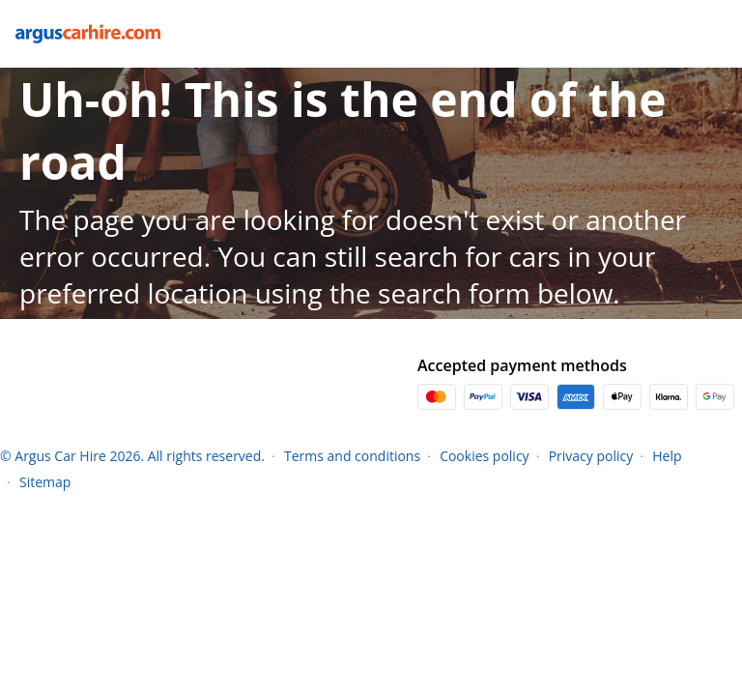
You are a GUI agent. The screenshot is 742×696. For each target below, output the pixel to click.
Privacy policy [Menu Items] (591, 456)
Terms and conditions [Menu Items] (352, 456)
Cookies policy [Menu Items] (484, 456)
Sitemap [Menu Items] (45, 482)
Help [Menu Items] (666, 456)
